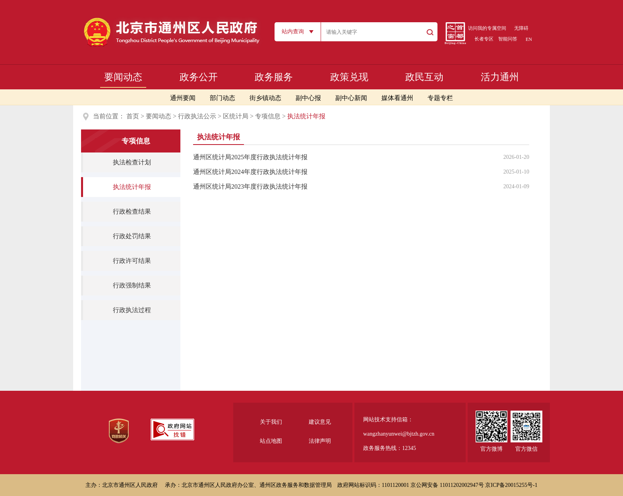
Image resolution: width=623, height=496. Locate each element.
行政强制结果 (132, 285)
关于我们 (271, 422)
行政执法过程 (132, 310)
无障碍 (521, 28)
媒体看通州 (397, 98)
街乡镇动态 (265, 98)
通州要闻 (182, 98)
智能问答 (507, 39)
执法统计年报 (132, 186)
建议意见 (320, 422)
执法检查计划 (132, 162)
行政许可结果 (132, 260)
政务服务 (274, 77)
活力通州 (500, 77)
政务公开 (199, 77)
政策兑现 (349, 77)
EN (529, 39)
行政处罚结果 (132, 236)
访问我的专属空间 (487, 28)
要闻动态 (123, 77)
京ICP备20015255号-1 (511, 485)
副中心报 (308, 98)
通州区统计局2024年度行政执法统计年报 (250, 171)
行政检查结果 (132, 211)
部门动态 (222, 98)
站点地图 (271, 441)
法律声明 (320, 441)
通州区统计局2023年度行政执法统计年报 (250, 186)
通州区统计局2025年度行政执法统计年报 (250, 157)
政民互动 (424, 77)
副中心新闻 (351, 98)
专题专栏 (440, 98)
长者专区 (483, 39)
